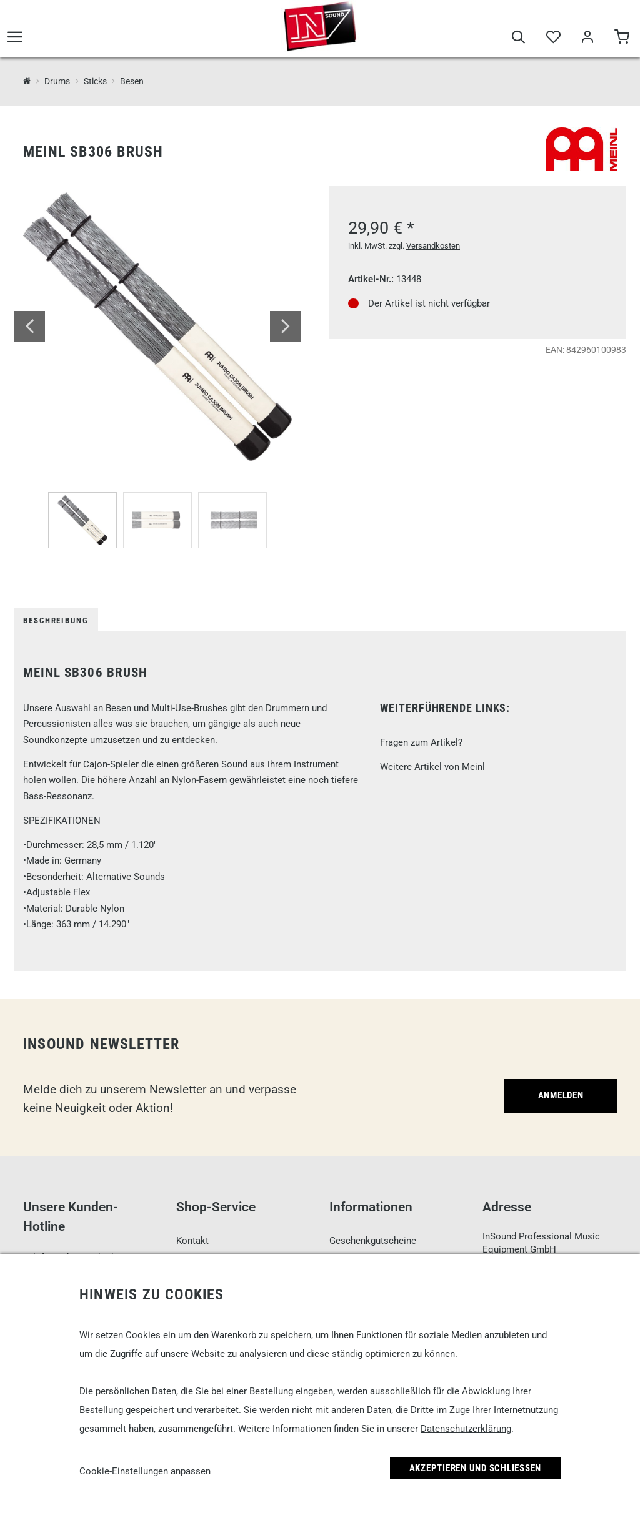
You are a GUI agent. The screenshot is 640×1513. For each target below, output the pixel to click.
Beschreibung (56, 620)
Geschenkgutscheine (372, 1240)
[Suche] (518, 39)
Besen (132, 81)
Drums (57, 81)
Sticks (95, 81)
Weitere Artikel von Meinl (432, 766)
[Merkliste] (553, 39)
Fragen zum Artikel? (421, 742)
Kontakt (192, 1240)
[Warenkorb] (621, 39)
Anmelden (561, 1095)
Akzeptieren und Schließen (475, 1468)
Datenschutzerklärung (466, 1428)
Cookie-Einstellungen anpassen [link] (145, 1471)
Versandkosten (433, 245)
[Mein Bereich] (587, 39)
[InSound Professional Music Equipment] (27, 80)
